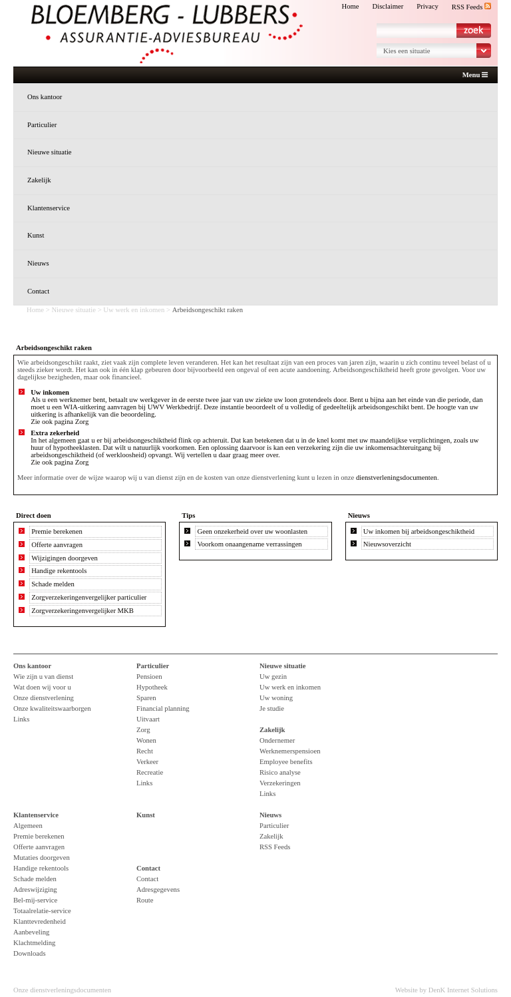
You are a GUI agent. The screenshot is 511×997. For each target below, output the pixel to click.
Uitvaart (148, 719)
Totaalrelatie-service (42, 910)
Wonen (146, 740)
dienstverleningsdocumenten (396, 477)
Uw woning (276, 697)
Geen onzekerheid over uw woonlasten (252, 531)
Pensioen (149, 676)
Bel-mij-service (35, 900)
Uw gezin (273, 676)
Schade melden (53, 584)
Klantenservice (48, 208)
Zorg (82, 421)
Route (144, 900)
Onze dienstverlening (43, 697)
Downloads (29, 953)
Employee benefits (286, 761)
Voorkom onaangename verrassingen (249, 544)
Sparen (146, 697)
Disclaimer (388, 6)
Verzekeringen (280, 783)
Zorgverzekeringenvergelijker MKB (82, 610)
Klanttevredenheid (39, 921)
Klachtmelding (34, 942)
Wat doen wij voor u (42, 687)
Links (21, 719)
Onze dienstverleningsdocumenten (62, 990)
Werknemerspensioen (289, 751)
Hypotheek (152, 687)
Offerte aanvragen (57, 544)
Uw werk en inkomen (133, 309)
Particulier (42, 124)
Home (350, 6)
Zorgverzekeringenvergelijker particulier (88, 597)
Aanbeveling (31, 932)
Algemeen (28, 825)
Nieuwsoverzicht (387, 544)
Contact (38, 291)
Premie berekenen (57, 531)
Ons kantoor (44, 96)
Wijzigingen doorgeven (64, 558)
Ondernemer (277, 740)
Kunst (35, 235)
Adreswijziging (35, 889)
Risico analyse (280, 772)
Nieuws (38, 263)
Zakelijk (39, 180)
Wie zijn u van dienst (43, 676)
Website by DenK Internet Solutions (446, 990)
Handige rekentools (58, 570)
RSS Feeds (471, 7)
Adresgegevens (158, 889)
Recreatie (149, 772)
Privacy (427, 6)
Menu (475, 75)
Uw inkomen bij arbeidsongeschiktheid (418, 531)
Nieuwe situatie (49, 152)
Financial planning (163, 708)
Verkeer (147, 761)
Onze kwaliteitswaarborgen (52, 708)
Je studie (271, 708)
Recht (144, 751)
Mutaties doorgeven (41, 857)
